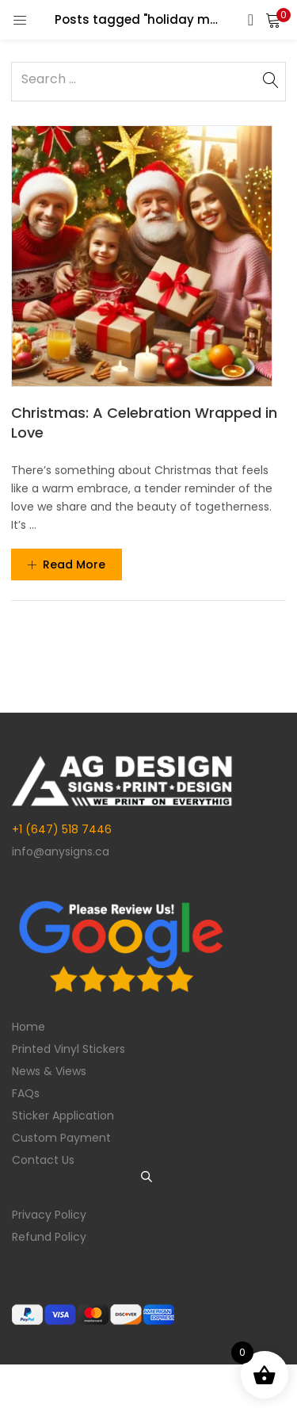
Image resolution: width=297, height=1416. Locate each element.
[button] (273, 20)
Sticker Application (63, 1115)
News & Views (49, 1071)
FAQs (26, 1093)
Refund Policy (49, 1237)
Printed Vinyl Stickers (68, 1049)
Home (28, 1027)
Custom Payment (61, 1138)
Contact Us (43, 1160)
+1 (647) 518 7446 (62, 829)
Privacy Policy (49, 1215)
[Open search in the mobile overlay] (149, 1176)
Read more (66, 564)
